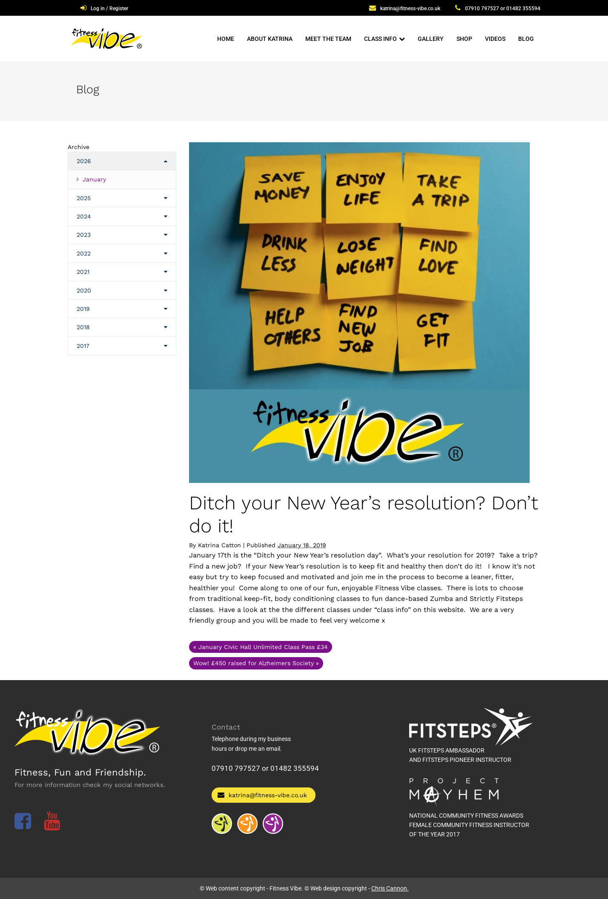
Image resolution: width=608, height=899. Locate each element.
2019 (83, 308)
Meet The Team (328, 38)
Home (225, 38)
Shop (464, 38)
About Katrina (270, 38)
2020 (84, 290)
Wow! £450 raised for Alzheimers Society (256, 663)
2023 (84, 234)
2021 (83, 271)
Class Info (380, 38)
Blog (526, 38)
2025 (84, 198)
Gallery (431, 38)
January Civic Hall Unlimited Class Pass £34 (260, 646)
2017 (83, 345)
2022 (84, 253)
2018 (83, 327)
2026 (84, 161)
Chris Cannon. (390, 888)
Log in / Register (109, 8)
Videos (495, 38)
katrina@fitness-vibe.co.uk (410, 8)
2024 (84, 216)
